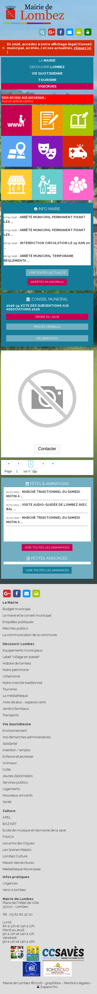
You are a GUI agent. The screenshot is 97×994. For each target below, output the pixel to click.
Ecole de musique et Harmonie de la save (34, 830)
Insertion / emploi (16, 750)
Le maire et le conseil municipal (27, 615)
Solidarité (10, 744)
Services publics (15, 782)
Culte (7, 769)
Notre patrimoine (16, 670)
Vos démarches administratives (27, 737)
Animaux (10, 763)
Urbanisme (11, 676)
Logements (11, 789)
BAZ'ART (10, 824)
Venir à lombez (14, 890)
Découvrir (47, 67)
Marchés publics (15, 628)
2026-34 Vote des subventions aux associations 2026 (37, 307)
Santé (7, 802)
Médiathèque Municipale (22, 869)
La (47, 60)
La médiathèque (15, 696)
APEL (7, 817)
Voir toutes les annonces (47, 570)
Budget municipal (17, 609)
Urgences (10, 883)
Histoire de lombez (17, 663)
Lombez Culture (15, 856)
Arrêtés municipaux (47, 282)
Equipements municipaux (23, 650)
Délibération (47, 338)
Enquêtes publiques (18, 622)
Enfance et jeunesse (18, 756)
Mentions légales (77, 983)
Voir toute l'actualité (47, 272)
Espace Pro (47, 987)
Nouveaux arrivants (18, 795)
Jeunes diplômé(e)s (18, 776)
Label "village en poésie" (21, 657)
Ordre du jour (47, 317)
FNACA (8, 837)
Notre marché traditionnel (22, 683)
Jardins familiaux (16, 709)
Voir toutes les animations (47, 547)
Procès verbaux (47, 326)
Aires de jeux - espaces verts (24, 702)
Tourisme (10, 689)
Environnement (15, 731)
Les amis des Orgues (18, 843)
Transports (11, 715)
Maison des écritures (18, 863)
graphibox (53, 983)
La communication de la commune (30, 635)
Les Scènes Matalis (17, 850)
